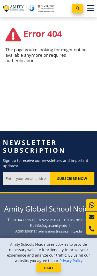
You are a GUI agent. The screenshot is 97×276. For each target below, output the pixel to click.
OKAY (49, 267)
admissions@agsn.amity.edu (60, 231)
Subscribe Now (72, 178)
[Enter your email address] (26, 178)
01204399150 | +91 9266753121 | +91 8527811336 (50, 220)
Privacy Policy (71, 260)
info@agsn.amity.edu (51, 225)
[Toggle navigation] (90, 8)
